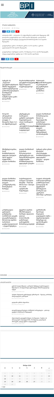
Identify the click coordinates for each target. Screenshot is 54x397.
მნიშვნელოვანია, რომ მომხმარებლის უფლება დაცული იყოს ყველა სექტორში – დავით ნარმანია (9, 155)
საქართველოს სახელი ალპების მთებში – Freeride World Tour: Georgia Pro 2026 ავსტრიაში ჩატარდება (26, 185)
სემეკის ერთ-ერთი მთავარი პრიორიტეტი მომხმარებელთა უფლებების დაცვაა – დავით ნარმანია (44, 155)
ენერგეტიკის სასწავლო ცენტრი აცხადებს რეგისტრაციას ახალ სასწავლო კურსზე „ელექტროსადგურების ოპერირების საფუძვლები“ (28, 122)
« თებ (3, 387)
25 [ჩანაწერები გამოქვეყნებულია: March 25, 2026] (19, 381)
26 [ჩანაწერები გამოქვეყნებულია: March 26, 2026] (27, 381)
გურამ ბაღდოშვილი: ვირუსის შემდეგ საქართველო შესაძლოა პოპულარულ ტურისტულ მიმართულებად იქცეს (30, 287)
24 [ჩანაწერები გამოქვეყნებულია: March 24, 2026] (12, 381)
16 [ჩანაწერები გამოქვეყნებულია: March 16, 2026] (5, 379)
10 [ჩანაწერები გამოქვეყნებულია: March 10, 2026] (12, 376)
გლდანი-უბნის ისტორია (20, 302)
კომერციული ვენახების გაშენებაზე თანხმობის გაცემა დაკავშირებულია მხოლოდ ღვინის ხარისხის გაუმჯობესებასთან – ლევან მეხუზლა (10, 218)
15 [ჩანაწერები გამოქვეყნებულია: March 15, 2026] (49, 376)
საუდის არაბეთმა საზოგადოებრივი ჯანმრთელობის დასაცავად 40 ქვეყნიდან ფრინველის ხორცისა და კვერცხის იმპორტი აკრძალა (44, 187)
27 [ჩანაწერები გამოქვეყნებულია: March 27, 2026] (34, 381)
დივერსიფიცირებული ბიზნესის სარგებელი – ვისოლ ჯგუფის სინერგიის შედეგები (30, 311)
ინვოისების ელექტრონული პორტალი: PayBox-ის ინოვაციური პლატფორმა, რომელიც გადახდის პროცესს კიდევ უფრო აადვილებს (29, 319)
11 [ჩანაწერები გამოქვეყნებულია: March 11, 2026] (19, 376)
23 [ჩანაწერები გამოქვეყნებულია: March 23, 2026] (5, 381)
